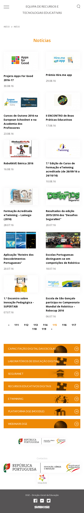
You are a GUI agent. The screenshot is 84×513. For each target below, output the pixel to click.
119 (44, 329)
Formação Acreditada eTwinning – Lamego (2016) (18, 215)
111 (16, 325)
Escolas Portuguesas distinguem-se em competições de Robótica (63, 259)
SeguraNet (15, 373)
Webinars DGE (17, 423)
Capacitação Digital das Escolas (32, 348)
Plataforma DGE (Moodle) (26, 411)
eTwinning (15, 398)
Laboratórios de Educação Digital (33, 361)
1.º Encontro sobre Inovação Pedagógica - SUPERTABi (19, 302)
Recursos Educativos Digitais (29, 386)
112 (26, 325)
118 (34, 329)
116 (64, 325)
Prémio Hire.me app (59, 75)
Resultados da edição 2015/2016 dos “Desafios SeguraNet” (62, 215)
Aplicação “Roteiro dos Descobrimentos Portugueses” (19, 259)
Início (7, 26)
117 (74, 325)
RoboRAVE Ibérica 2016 (18, 163)
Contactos (42, 458)
